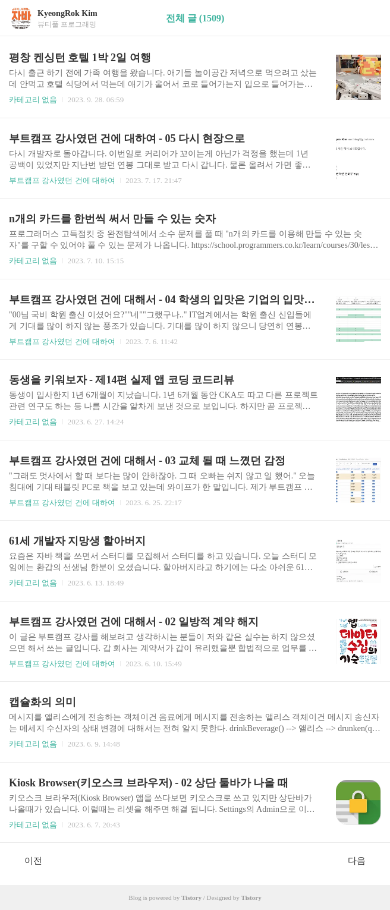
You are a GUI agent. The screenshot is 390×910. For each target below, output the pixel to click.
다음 (363, 860)
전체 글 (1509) (195, 18)
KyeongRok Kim (67, 13)
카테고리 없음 (33, 99)
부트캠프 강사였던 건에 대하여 (62, 180)
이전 (27, 860)
